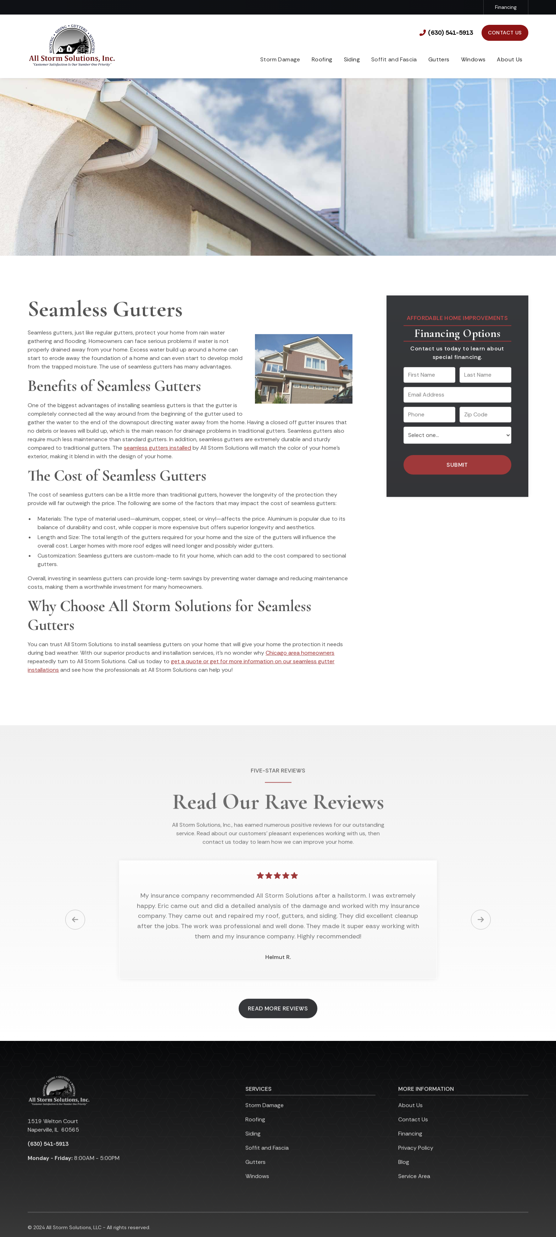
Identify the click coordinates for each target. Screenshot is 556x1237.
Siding (352, 59)
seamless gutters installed (157, 456)
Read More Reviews (278, 1017)
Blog (403, 1171)
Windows (473, 59)
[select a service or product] (457, 443)
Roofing (322, 59)
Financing (506, 7)
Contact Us (505, 32)
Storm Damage (264, 1114)
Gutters (439, 59)
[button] (322, 60)
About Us (509, 59)
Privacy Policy (415, 1156)
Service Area (414, 1185)
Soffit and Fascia (267, 1156)
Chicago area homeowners (300, 661)
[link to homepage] (72, 46)
